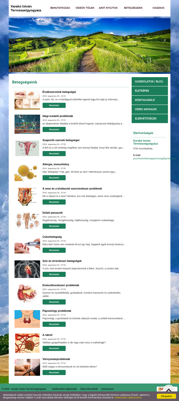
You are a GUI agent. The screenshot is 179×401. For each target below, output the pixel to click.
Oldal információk (89, 389)
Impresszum (107, 389)
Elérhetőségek (145, 118)
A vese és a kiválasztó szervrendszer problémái (72, 188)
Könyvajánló (145, 100)
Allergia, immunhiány (56, 164)
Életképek (142, 90)
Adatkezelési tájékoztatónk (128, 397)
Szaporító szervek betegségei (61, 140)
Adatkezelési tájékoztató (64, 389)
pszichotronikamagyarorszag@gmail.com (154, 158)
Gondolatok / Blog (149, 81)
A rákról (47, 335)
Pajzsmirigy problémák (57, 310)
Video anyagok (146, 109)
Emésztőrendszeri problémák (61, 285)
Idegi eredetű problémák (58, 116)
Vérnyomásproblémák (56, 359)
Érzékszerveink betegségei (59, 92)
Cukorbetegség (52, 236)
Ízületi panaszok (53, 212)
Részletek (54, 105)
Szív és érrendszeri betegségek (62, 261)
